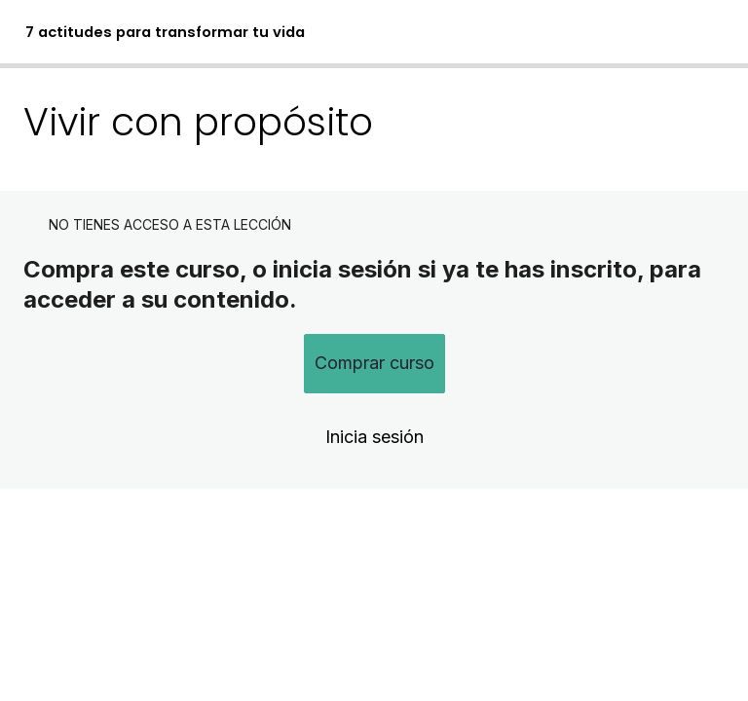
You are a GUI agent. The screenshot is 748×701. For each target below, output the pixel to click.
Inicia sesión (374, 436)
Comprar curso (374, 362)
